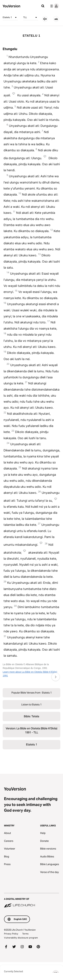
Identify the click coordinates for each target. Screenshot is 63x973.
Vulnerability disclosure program (21, 937)
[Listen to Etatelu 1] (45, 19)
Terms (25, 933)
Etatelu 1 (10, 17)
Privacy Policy (11, 933)
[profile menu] (54, 6)
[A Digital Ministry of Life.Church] (31, 900)
